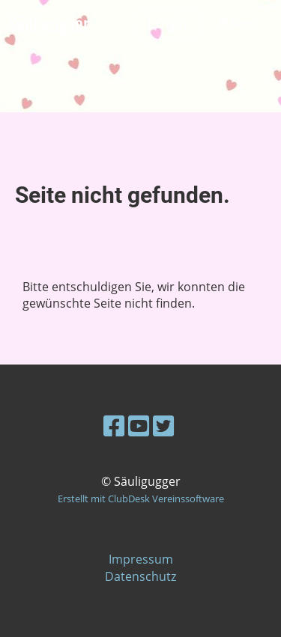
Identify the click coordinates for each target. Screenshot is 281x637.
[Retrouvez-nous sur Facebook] (113, 425)
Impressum (141, 559)
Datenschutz (140, 576)
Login (167, 22)
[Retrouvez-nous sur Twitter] (163, 425)
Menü (238, 23)
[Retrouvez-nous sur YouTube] (138, 425)
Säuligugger (48, 23)
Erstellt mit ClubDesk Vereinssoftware (141, 498)
